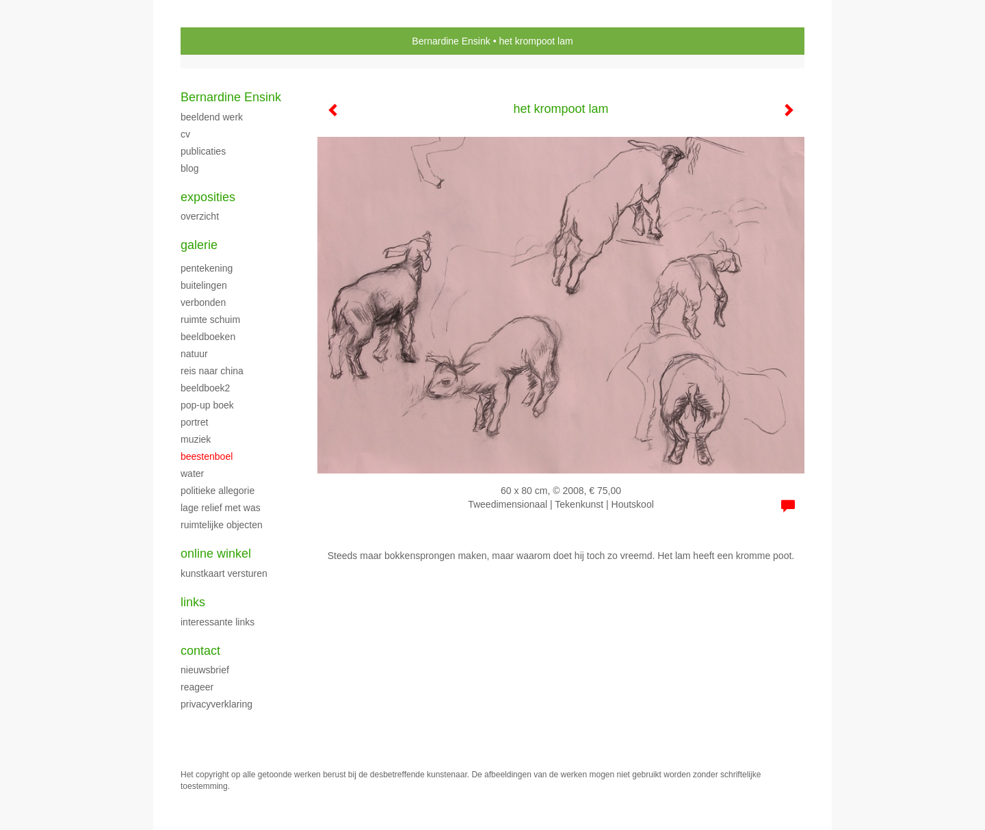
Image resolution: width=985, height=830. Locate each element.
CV (185, 134)
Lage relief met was (221, 507)
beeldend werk (212, 117)
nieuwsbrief (205, 669)
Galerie (199, 245)
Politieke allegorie (217, 490)
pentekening (207, 268)
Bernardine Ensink (451, 41)
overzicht (200, 216)
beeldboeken (208, 336)
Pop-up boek (207, 405)
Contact (200, 651)
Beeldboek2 (205, 387)
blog (189, 168)
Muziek (196, 439)
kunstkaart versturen (224, 573)
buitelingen (204, 285)
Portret (194, 422)
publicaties (203, 151)
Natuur (194, 353)
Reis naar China (212, 370)
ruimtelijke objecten (222, 524)
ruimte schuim (210, 319)
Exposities (208, 197)
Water (192, 473)
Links (193, 602)
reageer (197, 687)
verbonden (203, 302)
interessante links (217, 622)
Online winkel (216, 553)
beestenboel (207, 456)
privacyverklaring (216, 704)
